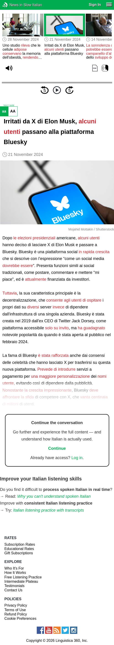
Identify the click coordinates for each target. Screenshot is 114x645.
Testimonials (14, 586)
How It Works (15, 573)
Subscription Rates (19, 544)
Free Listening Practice (23, 577)
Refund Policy (15, 614)
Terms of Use (15, 610)
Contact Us (13, 590)
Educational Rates (19, 549)
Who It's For (14, 568)
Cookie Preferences (20, 618)
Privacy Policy (15, 605)
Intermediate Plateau (21, 581)
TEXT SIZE (8, 105)
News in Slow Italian (12, 5)
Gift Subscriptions (18, 553)
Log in (77, 457)
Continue (57, 448)
